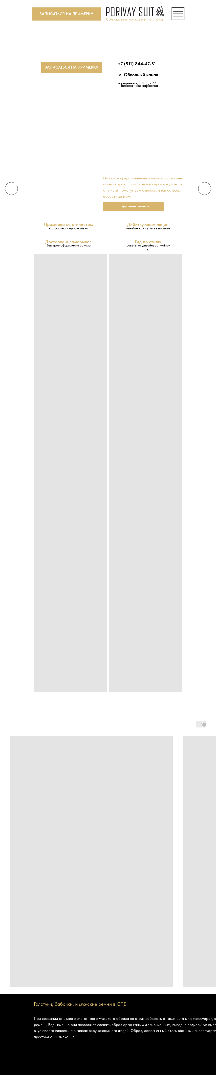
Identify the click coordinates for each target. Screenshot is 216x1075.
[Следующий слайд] (204, 188)
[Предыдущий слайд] (11, 188)
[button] (66, 14)
